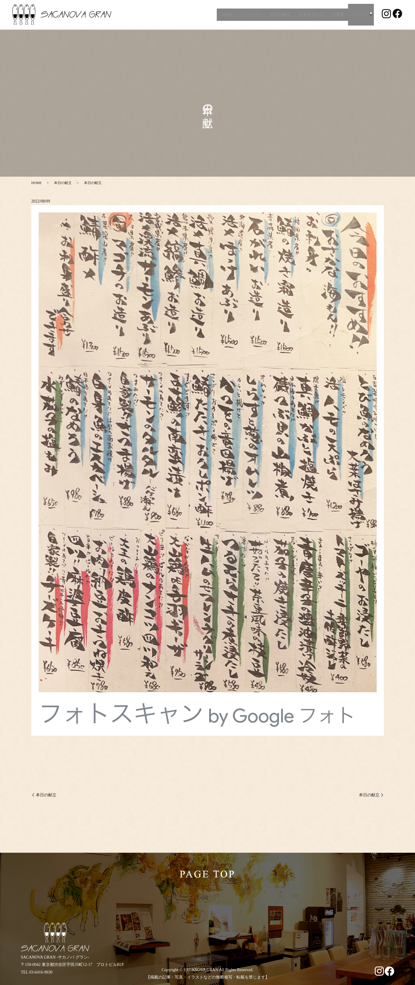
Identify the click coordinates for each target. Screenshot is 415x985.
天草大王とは (310, 14)
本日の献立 (279, 14)
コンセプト (250, 14)
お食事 (337, 14)
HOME (226, 14)
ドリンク (359, 14)
